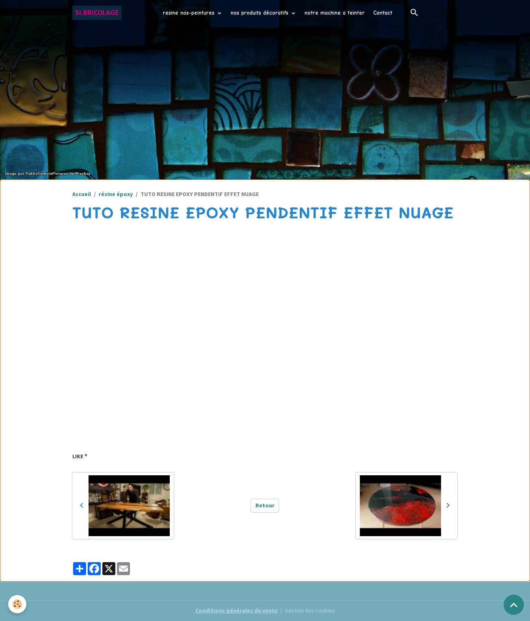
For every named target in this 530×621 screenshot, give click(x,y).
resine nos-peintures (189, 12)
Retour (265, 505)
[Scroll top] (514, 605)
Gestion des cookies (310, 610)
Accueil (81, 194)
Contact (382, 12)
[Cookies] (17, 604)
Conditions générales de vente (236, 610)
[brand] (96, 13)
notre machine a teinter (335, 12)
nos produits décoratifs (260, 12)
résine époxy (116, 194)
